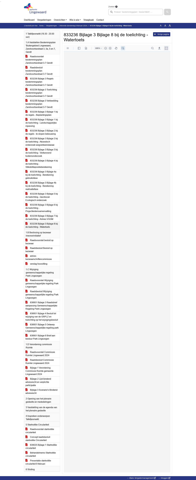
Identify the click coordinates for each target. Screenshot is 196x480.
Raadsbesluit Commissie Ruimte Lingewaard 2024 (39, 361)
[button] (167, 12)
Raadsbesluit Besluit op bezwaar (39, 249)
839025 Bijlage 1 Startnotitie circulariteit (41, 446)
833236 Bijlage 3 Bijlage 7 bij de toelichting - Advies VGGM (41, 217)
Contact (100, 20)
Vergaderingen (44, 20)
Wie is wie (74, 20)
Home (41, 26)
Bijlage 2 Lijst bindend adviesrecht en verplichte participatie (38, 382)
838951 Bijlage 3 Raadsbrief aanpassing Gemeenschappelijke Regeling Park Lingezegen (41, 305)
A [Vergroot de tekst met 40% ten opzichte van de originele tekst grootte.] (170, 25)
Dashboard (29, 20)
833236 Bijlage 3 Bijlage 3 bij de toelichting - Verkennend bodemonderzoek (41, 152)
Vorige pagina (161, 34)
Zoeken (111, 7)
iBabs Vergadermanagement (142, 478)
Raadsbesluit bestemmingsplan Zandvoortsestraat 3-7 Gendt (38, 70)
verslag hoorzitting (36, 264)
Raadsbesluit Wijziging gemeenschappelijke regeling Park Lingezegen (41, 294)
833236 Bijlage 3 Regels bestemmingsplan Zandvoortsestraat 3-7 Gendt (39, 81)
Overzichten (59, 20)
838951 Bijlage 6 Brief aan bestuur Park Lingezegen (40, 337)
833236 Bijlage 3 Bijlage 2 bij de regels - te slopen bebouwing (41, 132)
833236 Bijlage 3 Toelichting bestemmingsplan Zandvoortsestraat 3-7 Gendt (41, 93)
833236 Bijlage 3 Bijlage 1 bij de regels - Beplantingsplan (41, 113)
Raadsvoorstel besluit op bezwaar (39, 242)
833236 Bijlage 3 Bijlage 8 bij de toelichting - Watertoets (41, 225)
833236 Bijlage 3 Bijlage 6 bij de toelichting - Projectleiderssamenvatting (41, 208)
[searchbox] (135, 12)
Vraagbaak (88, 20)
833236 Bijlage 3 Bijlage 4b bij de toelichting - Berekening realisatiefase (40, 186)
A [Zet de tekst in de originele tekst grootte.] (160, 25)
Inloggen (165, 478)
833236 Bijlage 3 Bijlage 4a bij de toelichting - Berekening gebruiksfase (40, 175)
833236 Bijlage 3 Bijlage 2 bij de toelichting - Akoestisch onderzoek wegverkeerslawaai (41, 141)
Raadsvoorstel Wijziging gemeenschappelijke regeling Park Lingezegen (41, 283)
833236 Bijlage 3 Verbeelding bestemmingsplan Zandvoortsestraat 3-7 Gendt (41, 104)
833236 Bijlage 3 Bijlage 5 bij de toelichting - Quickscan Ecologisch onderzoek (41, 197)
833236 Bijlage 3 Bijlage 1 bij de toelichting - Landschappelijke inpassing (41, 123)
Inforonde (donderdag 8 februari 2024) (73, 26)
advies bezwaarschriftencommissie (38, 257)
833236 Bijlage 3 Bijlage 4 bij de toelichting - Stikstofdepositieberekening (41, 164)
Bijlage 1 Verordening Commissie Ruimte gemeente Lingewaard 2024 (39, 371)
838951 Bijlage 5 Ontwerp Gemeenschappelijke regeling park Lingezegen (42, 327)
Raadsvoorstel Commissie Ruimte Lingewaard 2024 (40, 353)
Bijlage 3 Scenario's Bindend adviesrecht (41, 391)
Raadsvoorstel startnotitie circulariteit (39, 431)
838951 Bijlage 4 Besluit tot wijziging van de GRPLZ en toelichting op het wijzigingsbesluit (41, 316)
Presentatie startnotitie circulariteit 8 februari (38, 462)
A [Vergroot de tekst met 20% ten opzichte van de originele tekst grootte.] (165, 25)
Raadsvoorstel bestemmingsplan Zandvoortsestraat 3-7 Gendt (38, 59)
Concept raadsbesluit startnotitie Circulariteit (37, 438)
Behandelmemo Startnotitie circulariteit (40, 454)
